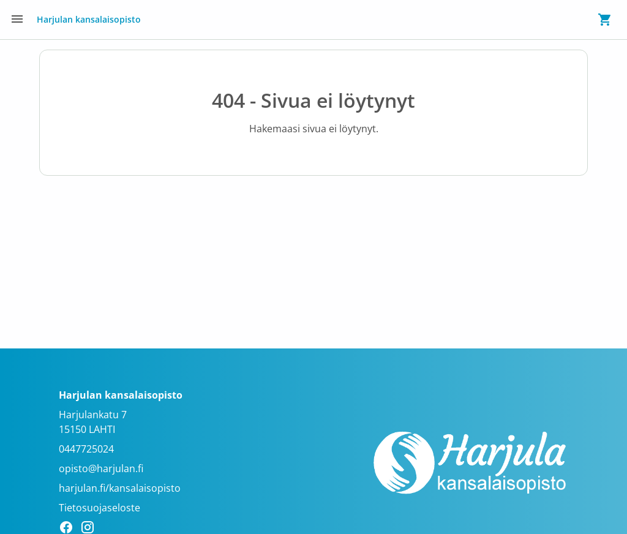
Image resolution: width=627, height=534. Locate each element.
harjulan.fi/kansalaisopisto (120, 488)
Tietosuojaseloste (99, 507)
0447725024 (86, 449)
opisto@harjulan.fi (101, 468)
